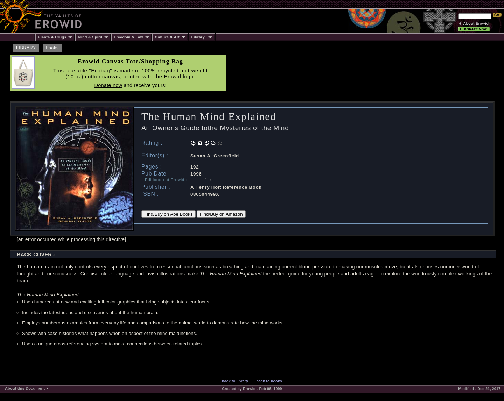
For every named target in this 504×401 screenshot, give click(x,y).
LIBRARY (26, 47)
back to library (235, 381)
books (52, 47)
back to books (269, 381)
